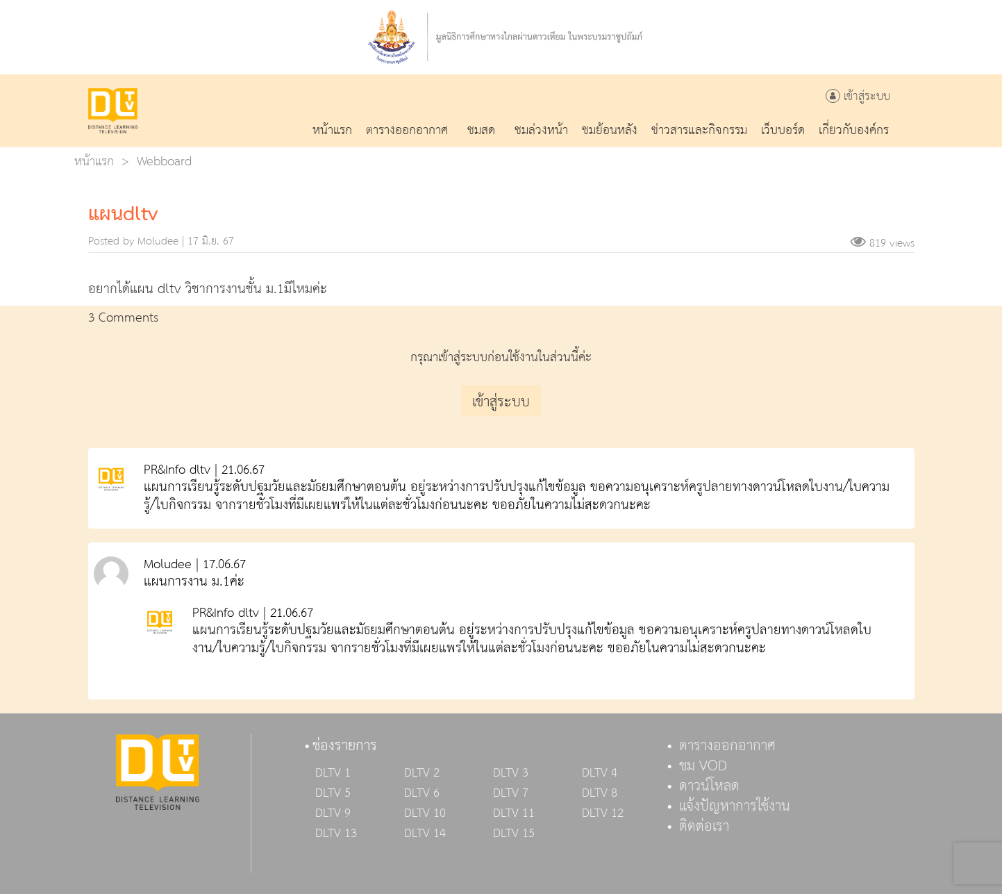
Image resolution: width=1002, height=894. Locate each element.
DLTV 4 (599, 773)
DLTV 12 (603, 813)
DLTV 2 (422, 773)
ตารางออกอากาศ (727, 746)
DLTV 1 (333, 773)
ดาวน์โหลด (709, 786)
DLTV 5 (333, 793)
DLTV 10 (425, 813)
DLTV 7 (510, 793)
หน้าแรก (94, 161)
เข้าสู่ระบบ (858, 96)
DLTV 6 (422, 793)
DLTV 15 (514, 833)
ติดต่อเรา (704, 827)
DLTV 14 (425, 833)
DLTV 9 (333, 813)
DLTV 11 (514, 813)
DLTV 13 (336, 833)
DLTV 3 (510, 773)
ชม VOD (703, 766)
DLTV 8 (599, 793)
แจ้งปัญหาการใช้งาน (734, 806)
